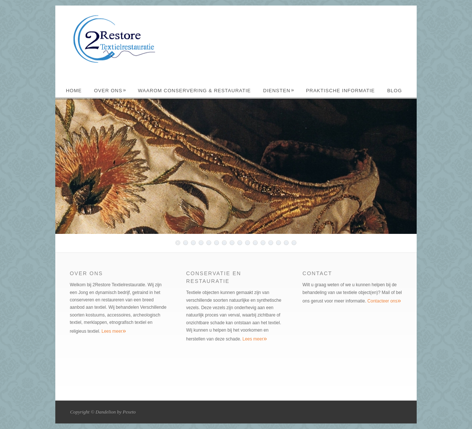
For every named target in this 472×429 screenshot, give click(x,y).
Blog (394, 90)
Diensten (279, 90)
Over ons (110, 90)
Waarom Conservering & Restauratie (194, 90)
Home (74, 90)
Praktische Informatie (340, 90)
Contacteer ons (384, 301)
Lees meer (113, 331)
